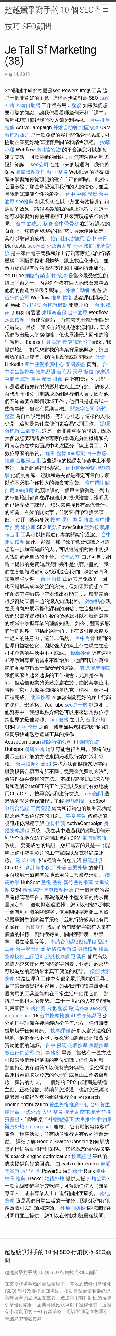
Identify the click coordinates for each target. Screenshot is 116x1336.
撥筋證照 (92, 860)
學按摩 (28, 527)
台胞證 (64, 372)
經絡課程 (86, 942)
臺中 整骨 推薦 (47, 379)
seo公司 (40, 164)
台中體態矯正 (59, 1119)
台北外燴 (95, 720)
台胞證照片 (17, 135)
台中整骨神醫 (80, 468)
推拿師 (103, 1119)
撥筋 (95, 971)
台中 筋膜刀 (29, 224)
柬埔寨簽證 (48, 150)
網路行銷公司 (57, 742)
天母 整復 (83, 372)
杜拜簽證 (51, 342)
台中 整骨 (57, 172)
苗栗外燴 (77, 868)
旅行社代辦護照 (67, 238)
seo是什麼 (76, 705)
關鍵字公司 (82, 409)
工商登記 (31, 431)
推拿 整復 (61, 298)
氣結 (52, 527)
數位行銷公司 (19, 1053)
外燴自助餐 (28, 105)
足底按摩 (14, 320)
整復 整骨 (75, 816)
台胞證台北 (28, 461)
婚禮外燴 (54, 1178)
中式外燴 (31, 1112)
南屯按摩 (90, 1112)
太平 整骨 (26, 727)
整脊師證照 (88, 1016)
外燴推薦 (35, 1008)
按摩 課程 (60, 520)
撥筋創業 (75, 801)
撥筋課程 (35, 927)
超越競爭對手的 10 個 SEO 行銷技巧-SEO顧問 (58, 18)
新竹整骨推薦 (78, 882)
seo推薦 (25, 201)
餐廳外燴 (80, 653)
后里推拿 (31, 1171)
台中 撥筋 (51, 579)
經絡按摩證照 (61, 949)
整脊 (48, 224)
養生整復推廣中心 (44, 364)
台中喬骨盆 (66, 224)
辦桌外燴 (14, 1127)
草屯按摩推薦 (58, 890)
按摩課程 (60, 1030)
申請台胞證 (17, 808)
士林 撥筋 (83, 246)
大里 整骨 (52, 1112)
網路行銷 (35, 275)
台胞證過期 (55, 305)
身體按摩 (87, 949)
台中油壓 (78, 312)
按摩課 (102, 372)
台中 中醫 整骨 (81, 194)
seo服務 (59, 720)
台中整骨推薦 (30, 949)
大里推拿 (85, 1119)
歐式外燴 (26, 860)
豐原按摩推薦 (95, 668)
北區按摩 (89, 127)
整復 (77, 105)
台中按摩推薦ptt (33, 764)
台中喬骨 (85, 638)
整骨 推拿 (83, 520)
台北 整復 (57, 1008)
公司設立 (31, 305)
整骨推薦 (55, 823)
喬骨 (81, 956)
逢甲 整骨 (56, 453)
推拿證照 (45, 372)
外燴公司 (96, 1178)
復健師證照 (74, 342)
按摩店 (71, 1112)
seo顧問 (77, 453)
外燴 (100, 357)
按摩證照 (81, 1156)
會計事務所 (48, 1053)
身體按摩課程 (30, 172)
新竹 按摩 (56, 275)
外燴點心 (95, 601)
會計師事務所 (40, 868)
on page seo (18, 1016)
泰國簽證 (75, 364)
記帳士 (75, 1171)
